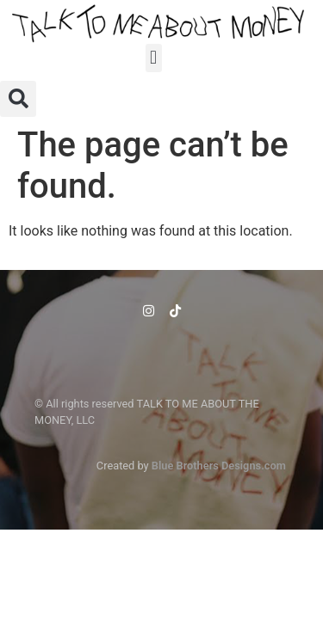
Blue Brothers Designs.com (219, 465)
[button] (154, 58)
